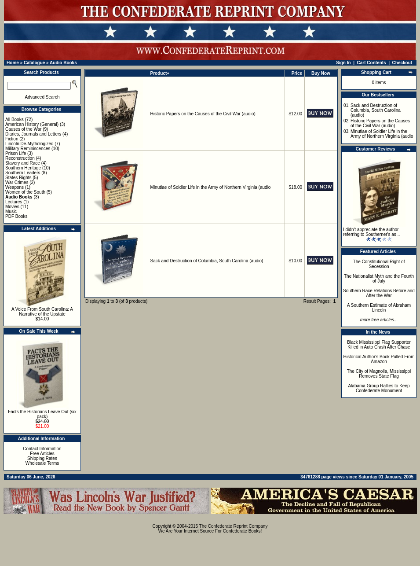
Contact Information (42, 448)
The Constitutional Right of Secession (379, 264)
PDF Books (16, 216)
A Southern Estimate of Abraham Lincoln (379, 307)
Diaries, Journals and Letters (33, 134)
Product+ (160, 73)
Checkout (402, 62)
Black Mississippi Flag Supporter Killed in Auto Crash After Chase (379, 344)
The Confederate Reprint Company (233, 526)
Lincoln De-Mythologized (29, 143)
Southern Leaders (22, 172)
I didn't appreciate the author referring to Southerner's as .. (371, 232)
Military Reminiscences (27, 148)
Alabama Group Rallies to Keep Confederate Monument (378, 388)
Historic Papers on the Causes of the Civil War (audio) (203, 113)
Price (297, 73)
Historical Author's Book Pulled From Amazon (379, 359)
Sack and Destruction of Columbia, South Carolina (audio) (206, 260)
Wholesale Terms (42, 463)
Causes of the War (23, 129)
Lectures (13, 201)
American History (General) (31, 124)
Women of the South (25, 192)
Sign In (343, 62)
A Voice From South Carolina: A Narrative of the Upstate (42, 311)
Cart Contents (371, 62)
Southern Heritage (23, 167)
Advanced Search (42, 97)
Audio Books (63, 62)
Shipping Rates (42, 458)
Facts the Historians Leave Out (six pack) (42, 414)
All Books (14, 119)
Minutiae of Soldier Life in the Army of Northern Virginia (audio (210, 187)
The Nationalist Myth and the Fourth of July (379, 278)
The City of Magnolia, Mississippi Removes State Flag (379, 374)
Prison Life (15, 153)
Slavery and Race (22, 163)
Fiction (11, 138)
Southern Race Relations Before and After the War (379, 293)
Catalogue (34, 62)
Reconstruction (20, 158)
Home (13, 62)
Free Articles (42, 453)
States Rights (18, 177)
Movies (12, 206)
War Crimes (16, 182)
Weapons (14, 187)
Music (11, 211)
